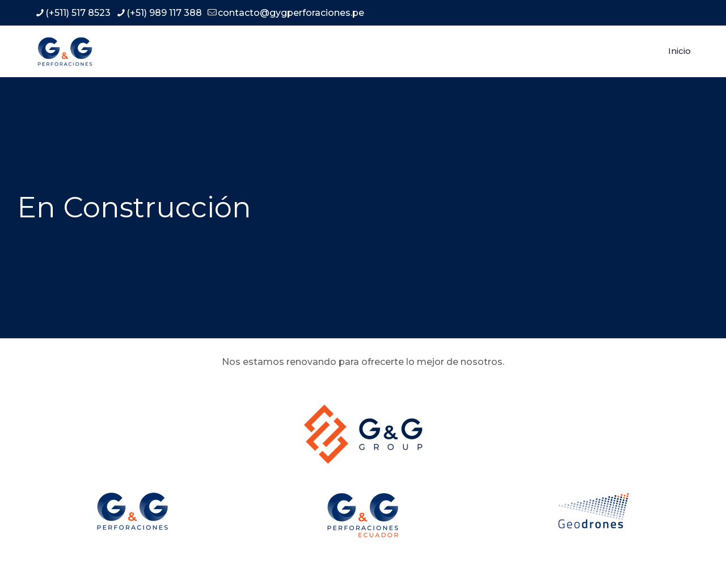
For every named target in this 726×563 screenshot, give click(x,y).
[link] (363, 434)
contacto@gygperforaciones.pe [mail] (291, 12)
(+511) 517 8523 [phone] (78, 12)
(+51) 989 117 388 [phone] (164, 12)
